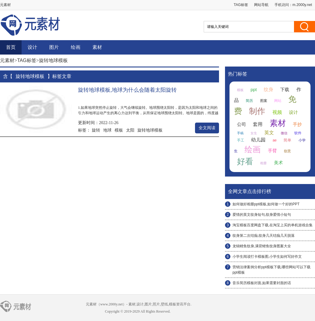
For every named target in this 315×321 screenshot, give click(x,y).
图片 (54, 47)
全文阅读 (207, 128)
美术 (278, 162)
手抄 (297, 124)
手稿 (240, 133)
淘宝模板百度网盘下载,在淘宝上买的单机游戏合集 (272, 225)
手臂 (272, 150)
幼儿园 (258, 139)
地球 (107, 130)
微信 (284, 133)
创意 (287, 151)
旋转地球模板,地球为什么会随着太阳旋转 (127, 90)
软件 (298, 133)
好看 (245, 161)
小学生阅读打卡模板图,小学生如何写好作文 (267, 256)
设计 (32, 47)
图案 (263, 101)
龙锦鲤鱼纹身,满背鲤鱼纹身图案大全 (261, 246)
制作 (257, 111)
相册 (263, 163)
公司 (241, 124)
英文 (269, 132)
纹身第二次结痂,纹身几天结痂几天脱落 (263, 235)
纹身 (268, 89)
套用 (257, 124)
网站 (277, 101)
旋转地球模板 (150, 130)
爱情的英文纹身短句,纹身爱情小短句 (261, 215)
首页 (11, 47)
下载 (284, 89)
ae (275, 140)
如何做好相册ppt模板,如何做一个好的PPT (265, 204)
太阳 (130, 130)
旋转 (96, 130)
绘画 (75, 47)
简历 (249, 101)
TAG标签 (241, 5)
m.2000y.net (302, 5)
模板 (119, 130)
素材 (97, 47)
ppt (253, 89)
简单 (287, 140)
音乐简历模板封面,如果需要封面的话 (261, 283)
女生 (253, 133)
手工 (240, 140)
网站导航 (261, 5)
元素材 (7, 60)
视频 (277, 112)
